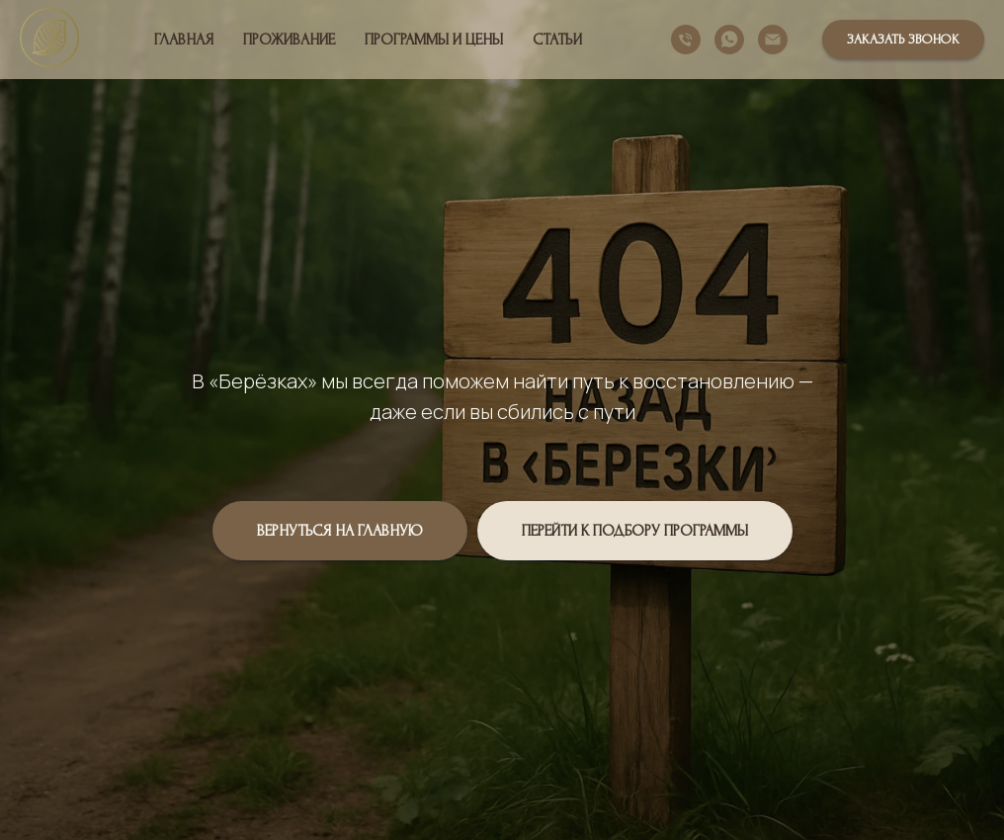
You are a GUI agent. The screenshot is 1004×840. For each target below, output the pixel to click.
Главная (183, 39)
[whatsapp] (729, 39)
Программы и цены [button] (434, 39)
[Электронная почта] (773, 39)
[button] (903, 39)
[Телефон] (686, 39)
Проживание (289, 39)
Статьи (557, 39)
